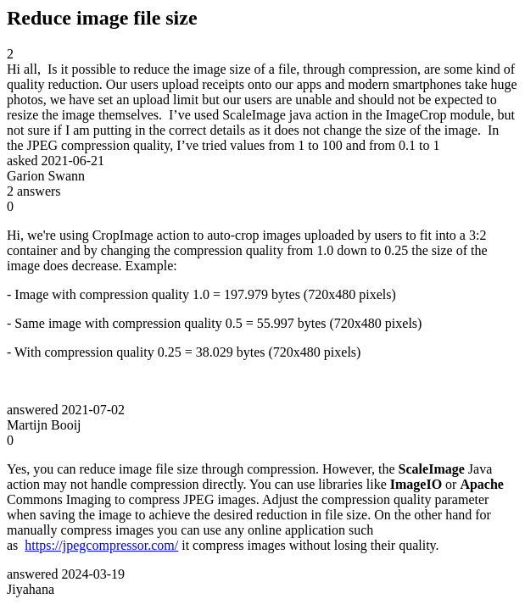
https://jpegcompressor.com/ (101, 545)
